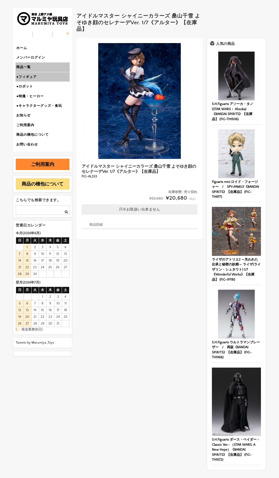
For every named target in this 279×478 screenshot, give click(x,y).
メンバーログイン (32, 59)
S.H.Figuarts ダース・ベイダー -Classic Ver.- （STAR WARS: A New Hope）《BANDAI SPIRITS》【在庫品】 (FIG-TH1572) (235, 449)
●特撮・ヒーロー (32, 102)
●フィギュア (28, 81)
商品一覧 (25, 70)
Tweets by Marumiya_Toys (35, 356)
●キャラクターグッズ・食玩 (41, 113)
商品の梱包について (34, 146)
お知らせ (25, 124)
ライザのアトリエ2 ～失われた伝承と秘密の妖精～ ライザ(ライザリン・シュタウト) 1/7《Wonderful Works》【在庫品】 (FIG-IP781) (236, 269)
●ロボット (26, 92)
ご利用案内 (27, 135)
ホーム (23, 48)
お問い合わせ (29, 157)
